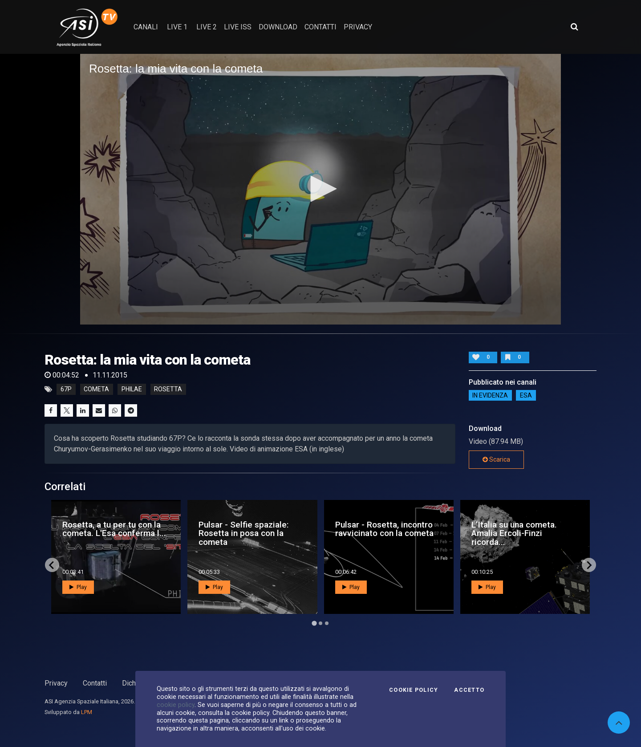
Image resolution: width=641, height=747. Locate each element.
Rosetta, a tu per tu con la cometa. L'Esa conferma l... (114, 529)
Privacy (56, 683)
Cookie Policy (413, 690)
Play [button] (78, 587)
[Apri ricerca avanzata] (574, 26)
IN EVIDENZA (490, 395)
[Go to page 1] (314, 623)
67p (66, 389)
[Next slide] (589, 565)
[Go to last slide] (52, 565)
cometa (96, 389)
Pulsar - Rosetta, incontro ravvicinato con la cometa (384, 529)
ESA (526, 395)
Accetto (469, 690)
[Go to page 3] (327, 623)
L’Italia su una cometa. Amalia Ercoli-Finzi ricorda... (514, 533)
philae (132, 389)
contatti (320, 27)
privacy (358, 27)
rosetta (168, 389)
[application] (320, 189)
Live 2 (206, 27)
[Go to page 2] (320, 623)
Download (278, 27)
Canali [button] (146, 27)
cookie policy (176, 704)
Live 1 (177, 27)
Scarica (496, 459)
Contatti (95, 683)
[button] (320, 188)
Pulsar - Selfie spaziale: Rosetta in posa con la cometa (244, 533)
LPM (86, 712)
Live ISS (238, 27)
